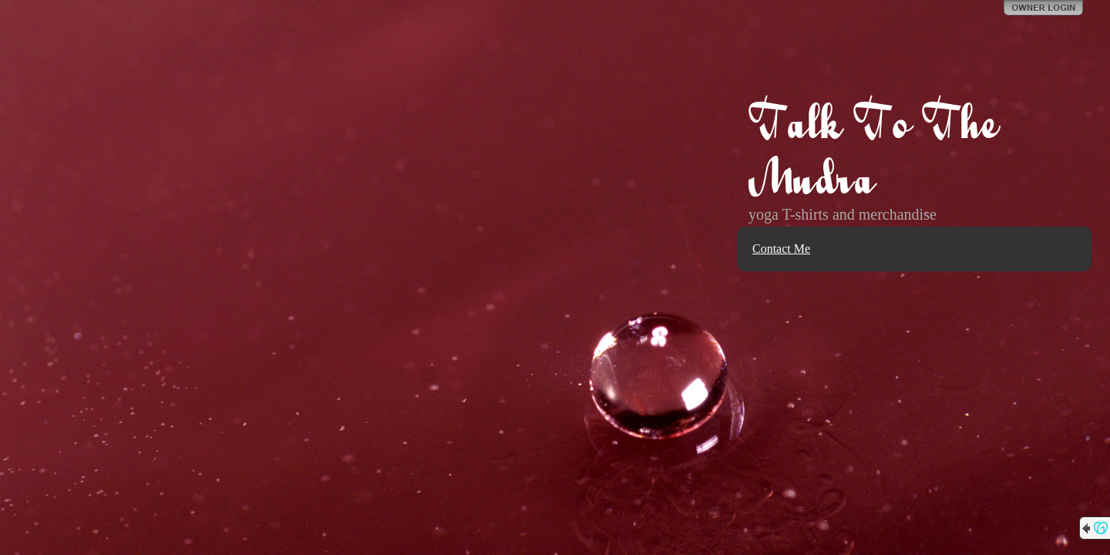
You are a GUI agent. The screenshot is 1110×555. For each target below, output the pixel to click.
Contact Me (781, 248)
